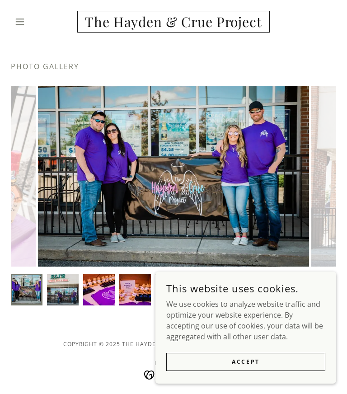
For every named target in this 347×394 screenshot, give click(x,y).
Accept (245, 362)
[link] (173, 24)
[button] (35, 22)
